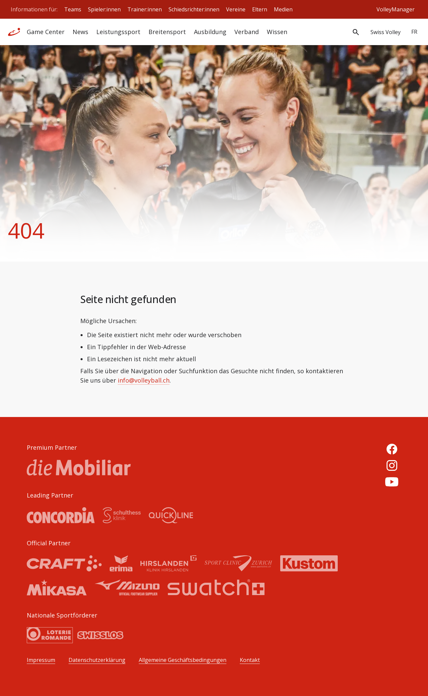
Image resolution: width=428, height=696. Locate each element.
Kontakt (250, 660)
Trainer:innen (144, 9)
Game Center (46, 32)
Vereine (235, 9)
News (80, 32)
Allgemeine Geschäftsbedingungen (182, 660)
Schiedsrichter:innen (194, 9)
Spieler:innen (104, 9)
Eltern (259, 9)
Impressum (41, 660)
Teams (72, 9)
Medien (283, 9)
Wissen (277, 32)
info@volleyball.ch (144, 380)
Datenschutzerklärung (97, 660)
